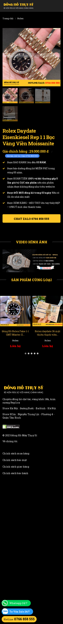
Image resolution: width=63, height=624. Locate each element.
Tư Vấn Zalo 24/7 (19, 611)
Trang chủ (8, 18)
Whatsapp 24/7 (18, 603)
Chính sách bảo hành (15, 473)
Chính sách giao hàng (16, 466)
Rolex (20, 18)
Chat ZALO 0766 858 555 (31, 219)
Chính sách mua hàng (16, 453)
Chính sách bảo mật (15, 460)
